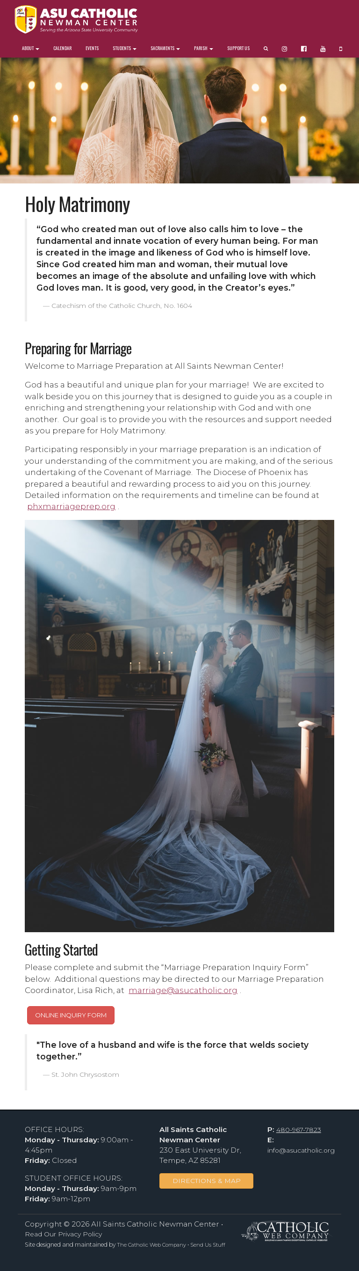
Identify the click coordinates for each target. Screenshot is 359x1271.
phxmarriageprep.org (71, 506)
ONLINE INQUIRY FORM (71, 1015)
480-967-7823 (298, 1129)
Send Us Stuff (207, 1245)
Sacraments (165, 47)
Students (124, 47)
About (30, 47)
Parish (203, 47)
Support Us (238, 47)
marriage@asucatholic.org (183, 990)
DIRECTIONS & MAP (206, 1180)
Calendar (62, 47)
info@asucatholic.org (301, 1150)
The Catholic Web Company (151, 1245)
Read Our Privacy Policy (63, 1234)
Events (92, 47)
